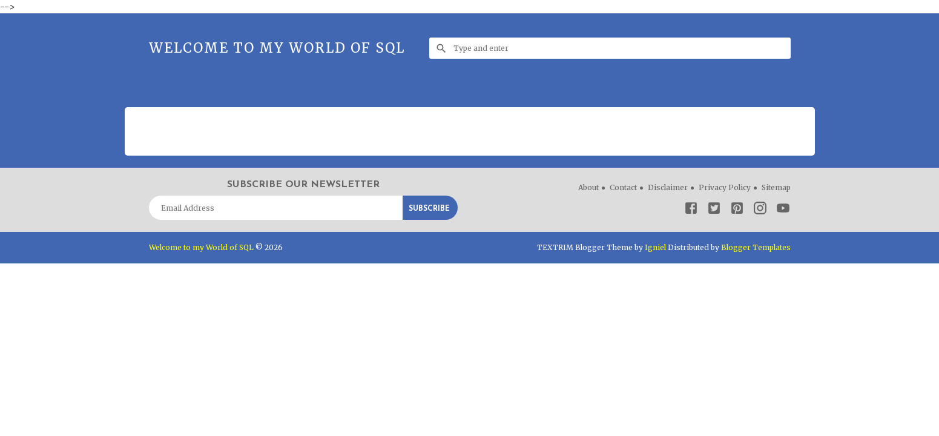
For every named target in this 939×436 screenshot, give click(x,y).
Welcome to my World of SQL (277, 47)
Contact (623, 187)
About (588, 187)
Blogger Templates (756, 247)
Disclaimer (668, 187)
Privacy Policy (725, 187)
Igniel (655, 247)
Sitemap (776, 187)
